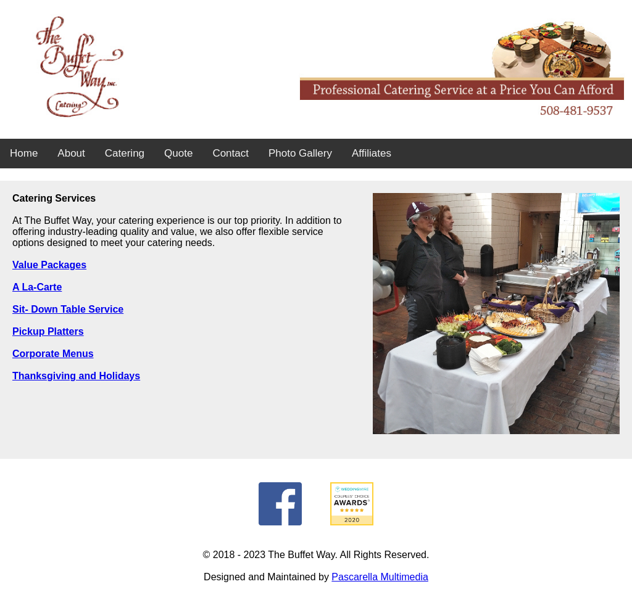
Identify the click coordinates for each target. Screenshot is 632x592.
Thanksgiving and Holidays (76, 376)
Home (24, 153)
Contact (230, 153)
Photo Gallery (300, 153)
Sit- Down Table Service (67, 309)
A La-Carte (37, 287)
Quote (178, 153)
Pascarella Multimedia (379, 577)
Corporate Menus (53, 353)
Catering (124, 153)
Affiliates (371, 153)
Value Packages (49, 265)
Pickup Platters (48, 331)
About (71, 153)
